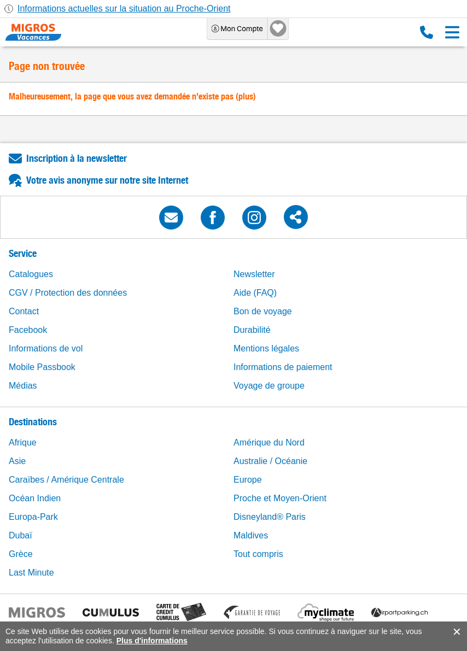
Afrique (23, 442)
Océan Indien (35, 498)
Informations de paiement (283, 367)
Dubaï (20, 535)
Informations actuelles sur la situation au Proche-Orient (124, 8)
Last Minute (31, 572)
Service (23, 253)
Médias (23, 385)
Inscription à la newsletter (76, 158)
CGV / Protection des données (68, 292)
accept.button (456, 631)
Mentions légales (266, 348)
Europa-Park (33, 516)
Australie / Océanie (270, 461)
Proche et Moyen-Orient (280, 498)
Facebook (28, 330)
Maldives (251, 535)
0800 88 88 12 (426, 32)
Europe (248, 479)
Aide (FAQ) (255, 292)
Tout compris (258, 554)
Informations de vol (46, 348)
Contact (24, 311)
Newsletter (254, 274)
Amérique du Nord (269, 442)
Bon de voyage (263, 311)
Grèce (21, 554)
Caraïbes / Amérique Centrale (66, 479)
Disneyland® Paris (270, 516)
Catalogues (31, 274)
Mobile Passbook (42, 367)
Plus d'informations (152, 640)
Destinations (33, 421)
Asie (17, 461)
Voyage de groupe (269, 385)
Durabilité (252, 330)
